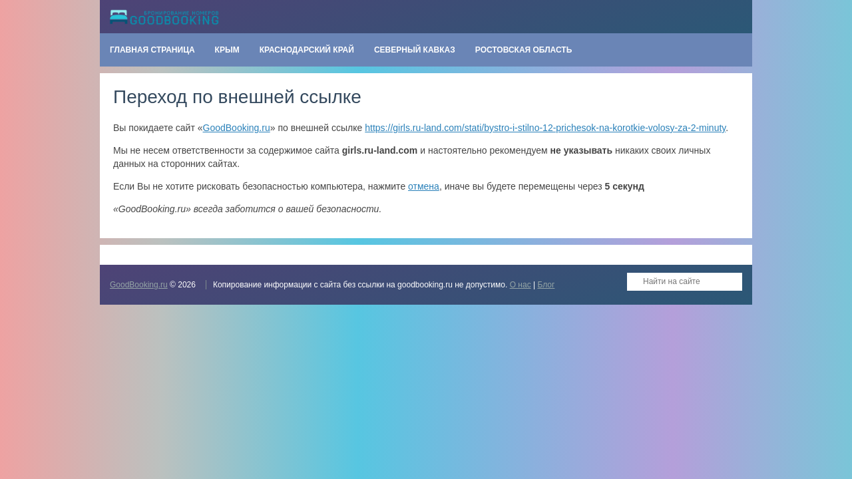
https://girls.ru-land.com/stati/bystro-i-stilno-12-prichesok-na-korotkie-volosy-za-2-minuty (545, 127)
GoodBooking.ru (236, 127)
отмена (423, 186)
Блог (545, 284)
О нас (520, 284)
